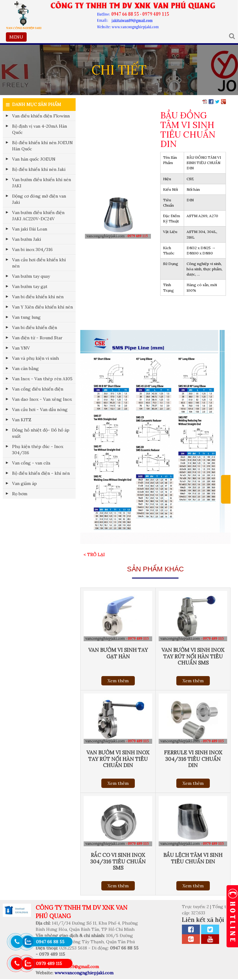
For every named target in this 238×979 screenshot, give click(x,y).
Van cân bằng (25, 368)
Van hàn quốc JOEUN (33, 159)
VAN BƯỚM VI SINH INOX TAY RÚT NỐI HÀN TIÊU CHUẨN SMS (192, 656)
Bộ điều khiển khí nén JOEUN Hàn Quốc (42, 146)
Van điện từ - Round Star (37, 338)
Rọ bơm (19, 493)
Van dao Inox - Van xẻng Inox (42, 399)
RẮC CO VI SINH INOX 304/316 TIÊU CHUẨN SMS (118, 861)
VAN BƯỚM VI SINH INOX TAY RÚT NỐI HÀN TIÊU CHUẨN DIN (117, 758)
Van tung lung (26, 317)
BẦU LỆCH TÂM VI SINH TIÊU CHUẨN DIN (193, 858)
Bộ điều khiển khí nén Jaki (38, 169)
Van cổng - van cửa (31, 463)
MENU (18, 38)
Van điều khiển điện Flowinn (41, 116)
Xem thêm (118, 681)
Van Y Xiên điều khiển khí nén (42, 307)
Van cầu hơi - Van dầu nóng (40, 409)
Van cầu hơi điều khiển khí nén (39, 263)
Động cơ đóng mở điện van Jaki (39, 199)
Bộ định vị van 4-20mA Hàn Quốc (39, 129)
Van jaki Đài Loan (29, 229)
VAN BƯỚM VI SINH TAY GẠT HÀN (118, 653)
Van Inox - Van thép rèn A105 (42, 379)
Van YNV (21, 348)
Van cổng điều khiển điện (37, 389)
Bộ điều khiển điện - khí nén (41, 473)
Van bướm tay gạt (29, 286)
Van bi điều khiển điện (34, 327)
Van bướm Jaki (26, 239)
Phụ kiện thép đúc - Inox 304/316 (37, 449)
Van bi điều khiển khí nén (38, 297)
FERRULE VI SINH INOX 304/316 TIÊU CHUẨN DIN (193, 758)
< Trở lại (94, 554)
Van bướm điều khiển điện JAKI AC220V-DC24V (38, 216)
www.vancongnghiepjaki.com (84, 973)
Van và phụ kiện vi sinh (35, 358)
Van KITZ (21, 420)
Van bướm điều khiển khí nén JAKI (41, 183)
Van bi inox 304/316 (32, 249)
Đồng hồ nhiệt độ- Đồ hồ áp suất (40, 433)
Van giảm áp (24, 483)
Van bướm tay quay (31, 276)
